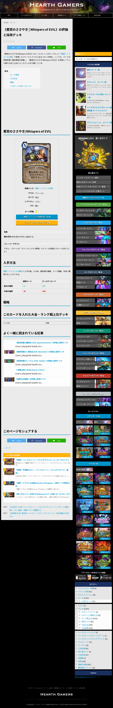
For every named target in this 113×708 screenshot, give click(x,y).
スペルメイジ (81, 233)
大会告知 (81, 654)
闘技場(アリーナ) (85, 667)
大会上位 (85, 624)
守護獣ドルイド (82, 305)
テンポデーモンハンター (86, 210)
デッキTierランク (26, 15)
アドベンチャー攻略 (86, 588)
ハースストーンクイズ (87, 632)
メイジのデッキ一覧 (93, 222)
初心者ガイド (83, 651)
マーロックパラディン (85, 318)
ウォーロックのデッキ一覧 (93, 249)
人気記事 (81, 648)
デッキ (80, 608)
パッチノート (83, 642)
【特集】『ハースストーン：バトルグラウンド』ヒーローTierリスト (42, 460)
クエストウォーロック (85, 260)
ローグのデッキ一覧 (93, 272)
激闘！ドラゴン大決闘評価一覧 (36, 216)
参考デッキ (85, 621)
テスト (80, 605)
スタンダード (93, 416)
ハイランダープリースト (86, 404)
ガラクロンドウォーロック (87, 255)
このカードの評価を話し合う (35, 222)
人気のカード (86, 601)
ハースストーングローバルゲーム (91, 635)
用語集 (80, 658)
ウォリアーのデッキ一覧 (93, 375)
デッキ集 (44, 15)
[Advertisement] (36, 107)
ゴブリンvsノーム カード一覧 (99, 122)
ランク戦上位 (86, 618)
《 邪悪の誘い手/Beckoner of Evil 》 (30, 370)
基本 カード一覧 (93, 69)
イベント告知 (83, 591)
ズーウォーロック (83, 264)
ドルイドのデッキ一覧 (93, 294)
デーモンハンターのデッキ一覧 (93, 204)
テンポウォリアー (83, 381)
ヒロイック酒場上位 (89, 615)
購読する (80, 54)
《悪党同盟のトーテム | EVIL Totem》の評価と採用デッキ (38, 360)
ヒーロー (81, 645)
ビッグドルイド (82, 300)
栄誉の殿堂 (80, 469)
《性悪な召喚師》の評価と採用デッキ (30, 379)
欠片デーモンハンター (85, 215)
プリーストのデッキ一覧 (93, 393)
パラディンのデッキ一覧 (93, 312)
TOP (9, 15)
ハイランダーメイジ (84, 228)
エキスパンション (85, 594)
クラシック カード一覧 (96, 82)
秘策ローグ (80, 282)
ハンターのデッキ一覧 (93, 330)
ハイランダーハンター (85, 341)
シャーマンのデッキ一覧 (93, 353)
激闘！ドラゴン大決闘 (44, 188)
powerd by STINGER (80, 704)
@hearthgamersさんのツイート (87, 677)
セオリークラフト (88, 612)
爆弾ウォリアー (82, 386)
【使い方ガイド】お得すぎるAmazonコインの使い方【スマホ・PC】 (43, 494)
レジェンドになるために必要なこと (90, 191)
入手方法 (13, 78)
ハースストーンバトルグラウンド (91, 638)
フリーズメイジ (82, 237)
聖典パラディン (82, 323)
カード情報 (14, 74)
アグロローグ (81, 287)
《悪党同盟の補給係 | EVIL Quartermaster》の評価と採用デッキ (41, 342)
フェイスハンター (83, 345)
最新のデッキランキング (93, 197)
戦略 (12, 82)
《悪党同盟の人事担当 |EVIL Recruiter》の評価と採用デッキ (39, 351)
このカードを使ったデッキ (20, 86)
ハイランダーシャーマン (86, 368)
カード (8, 448)
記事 (80, 661)
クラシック (80, 422)
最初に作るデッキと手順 (86, 182)
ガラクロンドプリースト (86, 399)
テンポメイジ (81, 242)
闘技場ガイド (62, 15)
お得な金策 (97, 15)
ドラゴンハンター (83, 336)
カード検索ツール (79, 15)
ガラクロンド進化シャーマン (87, 359)
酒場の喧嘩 (82, 664)
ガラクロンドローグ (84, 278)
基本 (96, 422)
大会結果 (85, 628)
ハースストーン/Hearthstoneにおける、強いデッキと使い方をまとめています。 (56, 699)
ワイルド (93, 463)
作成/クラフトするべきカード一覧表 (90, 186)
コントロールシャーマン (86, 363)
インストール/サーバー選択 (87, 177)
